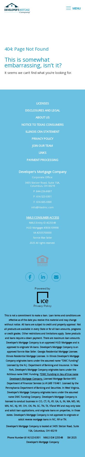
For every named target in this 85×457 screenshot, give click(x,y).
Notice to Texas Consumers (43, 125)
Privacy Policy (42, 139)
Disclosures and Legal (42, 110)
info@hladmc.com (42, 207)
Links (42, 153)
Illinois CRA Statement (42, 132)
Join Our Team (42, 146)
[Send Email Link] (56, 278)
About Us (43, 117)
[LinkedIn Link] (43, 278)
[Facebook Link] (29, 278)
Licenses (42, 103)
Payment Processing (42, 160)
